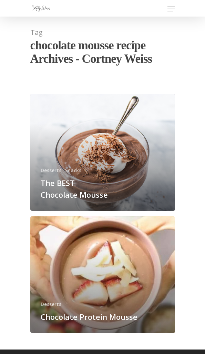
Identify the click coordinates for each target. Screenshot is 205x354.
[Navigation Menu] (171, 9)
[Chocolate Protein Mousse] (102, 274)
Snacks (73, 170)
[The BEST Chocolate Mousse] (102, 152)
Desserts (51, 170)
